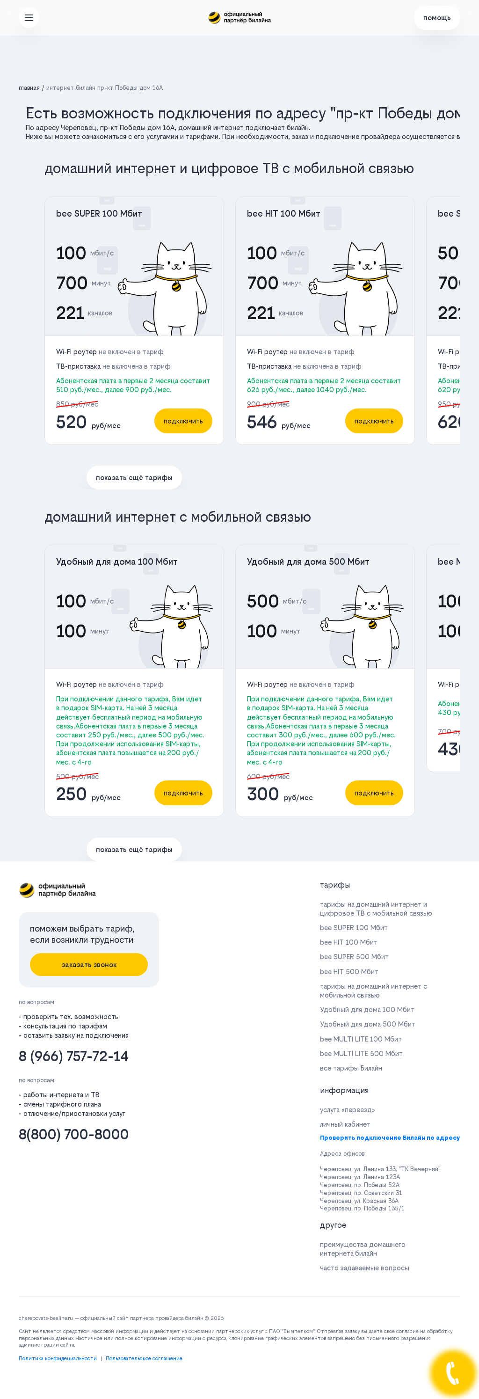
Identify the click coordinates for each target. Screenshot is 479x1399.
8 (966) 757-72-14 (74, 1056)
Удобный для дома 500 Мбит (308, 562)
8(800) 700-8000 (74, 1134)
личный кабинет (345, 1124)
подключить (183, 421)
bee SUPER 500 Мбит (354, 957)
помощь (437, 18)
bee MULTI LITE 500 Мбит (361, 1053)
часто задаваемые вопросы (364, 1268)
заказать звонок (89, 965)
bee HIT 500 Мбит (349, 972)
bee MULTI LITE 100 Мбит (361, 1039)
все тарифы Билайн (351, 1068)
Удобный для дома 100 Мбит (117, 562)
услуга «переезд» (347, 1110)
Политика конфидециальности (58, 1358)
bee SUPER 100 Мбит (99, 214)
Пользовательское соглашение (144, 1358)
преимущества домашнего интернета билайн (363, 1248)
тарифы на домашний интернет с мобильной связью (373, 990)
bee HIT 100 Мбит (283, 214)
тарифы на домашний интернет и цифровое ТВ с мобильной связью (376, 908)
